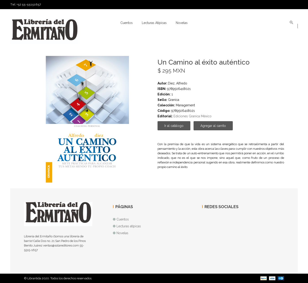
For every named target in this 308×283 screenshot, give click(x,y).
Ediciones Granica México (192, 116)
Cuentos (126, 23)
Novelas (182, 23)
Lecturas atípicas (154, 23)
